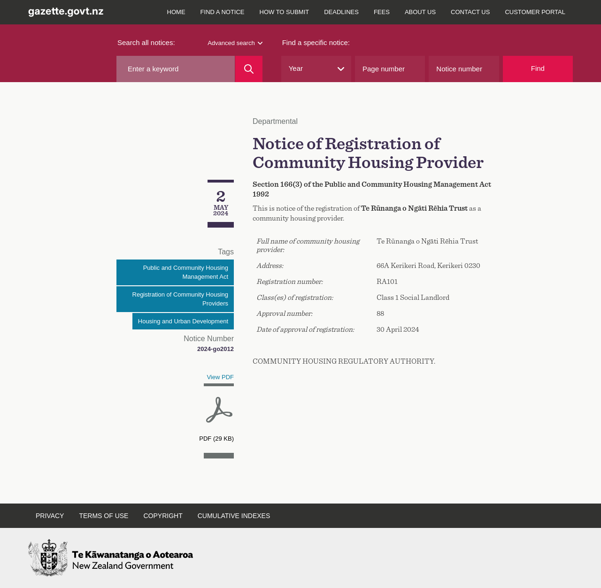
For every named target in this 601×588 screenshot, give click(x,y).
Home (176, 11)
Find (538, 68)
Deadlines (341, 11)
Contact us (470, 11)
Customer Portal (535, 11)
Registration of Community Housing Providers (180, 299)
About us (420, 11)
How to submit (284, 11)
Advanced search (235, 42)
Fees (382, 11)
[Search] (248, 69)
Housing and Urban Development (183, 321)
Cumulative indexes (234, 515)
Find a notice (222, 11)
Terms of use (103, 515)
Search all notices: (146, 42)
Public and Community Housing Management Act (185, 272)
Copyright (162, 515)
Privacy (50, 515)
